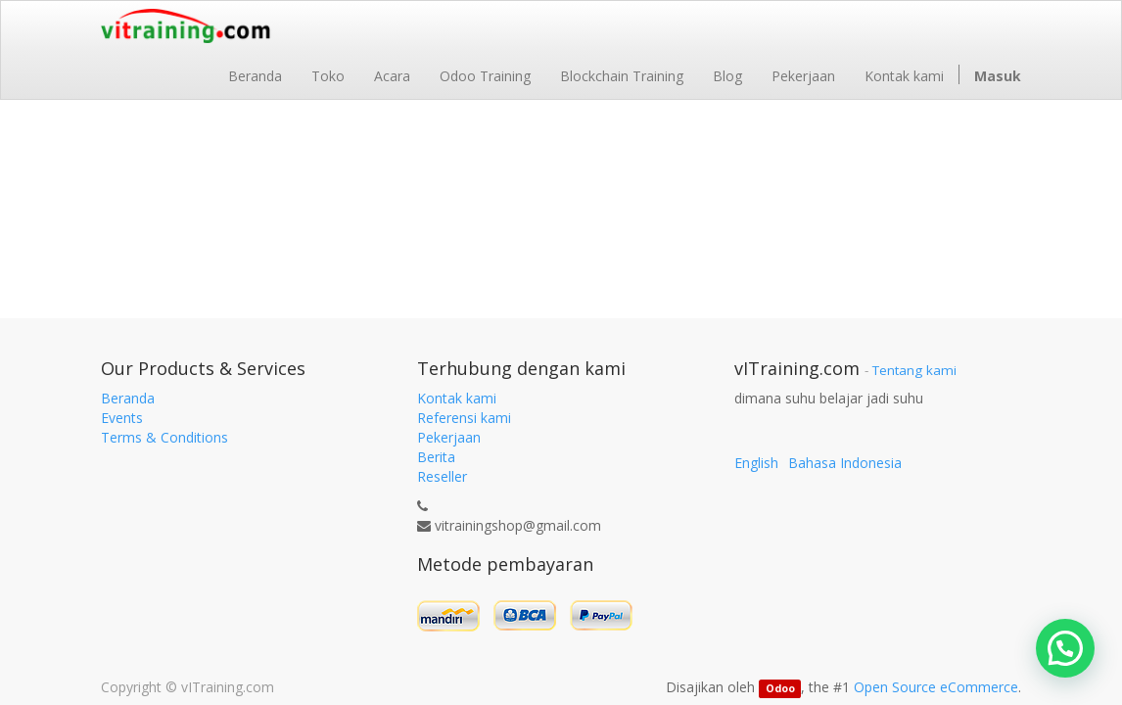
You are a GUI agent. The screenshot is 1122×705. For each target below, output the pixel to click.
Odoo (780, 688)
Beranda (128, 398)
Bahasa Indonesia (845, 462)
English (756, 462)
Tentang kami (914, 370)
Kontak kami (456, 398)
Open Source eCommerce (936, 687)
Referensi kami (464, 417)
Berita (436, 456)
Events (122, 417)
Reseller (442, 476)
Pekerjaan (449, 437)
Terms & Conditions (164, 437)
